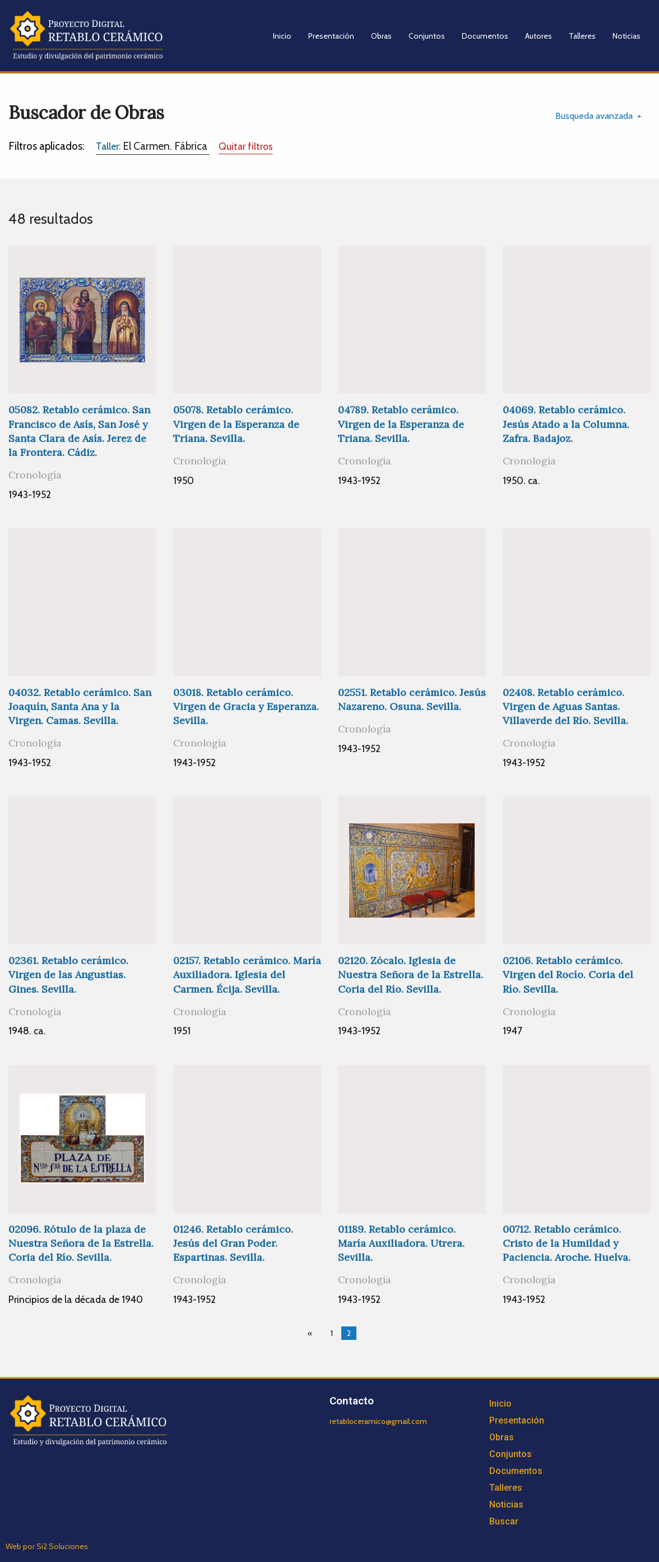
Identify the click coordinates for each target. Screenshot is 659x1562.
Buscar (503, 1521)
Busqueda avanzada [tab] (594, 115)
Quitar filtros (246, 146)
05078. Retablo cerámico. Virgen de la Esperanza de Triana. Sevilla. (236, 423)
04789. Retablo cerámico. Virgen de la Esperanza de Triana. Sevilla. (401, 423)
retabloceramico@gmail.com (378, 1421)
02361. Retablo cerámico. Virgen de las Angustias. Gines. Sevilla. (68, 974)
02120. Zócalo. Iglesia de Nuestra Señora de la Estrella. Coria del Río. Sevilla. (410, 974)
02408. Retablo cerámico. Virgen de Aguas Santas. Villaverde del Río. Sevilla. (565, 706)
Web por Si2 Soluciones (47, 1546)
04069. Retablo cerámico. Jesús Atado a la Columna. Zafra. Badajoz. (566, 423)
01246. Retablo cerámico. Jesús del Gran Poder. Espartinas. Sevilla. (233, 1243)
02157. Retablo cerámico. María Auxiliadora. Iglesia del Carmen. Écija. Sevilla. (247, 974)
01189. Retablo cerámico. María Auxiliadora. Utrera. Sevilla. (401, 1243)
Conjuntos (427, 36)
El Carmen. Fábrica (153, 146)
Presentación (331, 36)
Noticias (626, 36)
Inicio (282, 36)
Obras (381, 36)
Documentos (485, 36)
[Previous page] (312, 1333)
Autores (538, 36)
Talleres (582, 36)
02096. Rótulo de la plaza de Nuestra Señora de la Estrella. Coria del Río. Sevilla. (81, 1243)
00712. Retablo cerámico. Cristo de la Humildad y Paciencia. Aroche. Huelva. (566, 1243)
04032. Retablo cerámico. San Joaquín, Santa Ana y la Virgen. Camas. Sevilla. (79, 706)
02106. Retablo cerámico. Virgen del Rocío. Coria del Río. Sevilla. (568, 974)
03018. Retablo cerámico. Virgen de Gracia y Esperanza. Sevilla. (246, 706)
